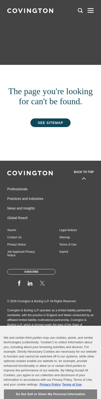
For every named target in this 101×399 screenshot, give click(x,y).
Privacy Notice (16, 244)
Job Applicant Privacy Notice (21, 253)
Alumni (11, 230)
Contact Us (14, 237)
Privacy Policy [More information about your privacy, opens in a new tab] (50, 390)
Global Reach (17, 218)
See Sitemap (50, 123)
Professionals (17, 189)
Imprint (63, 251)
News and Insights (21, 208)
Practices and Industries (25, 199)
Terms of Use (68, 244)
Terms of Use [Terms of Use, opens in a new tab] (72, 390)
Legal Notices (68, 230)
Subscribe (31, 271)
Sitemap (64, 237)
